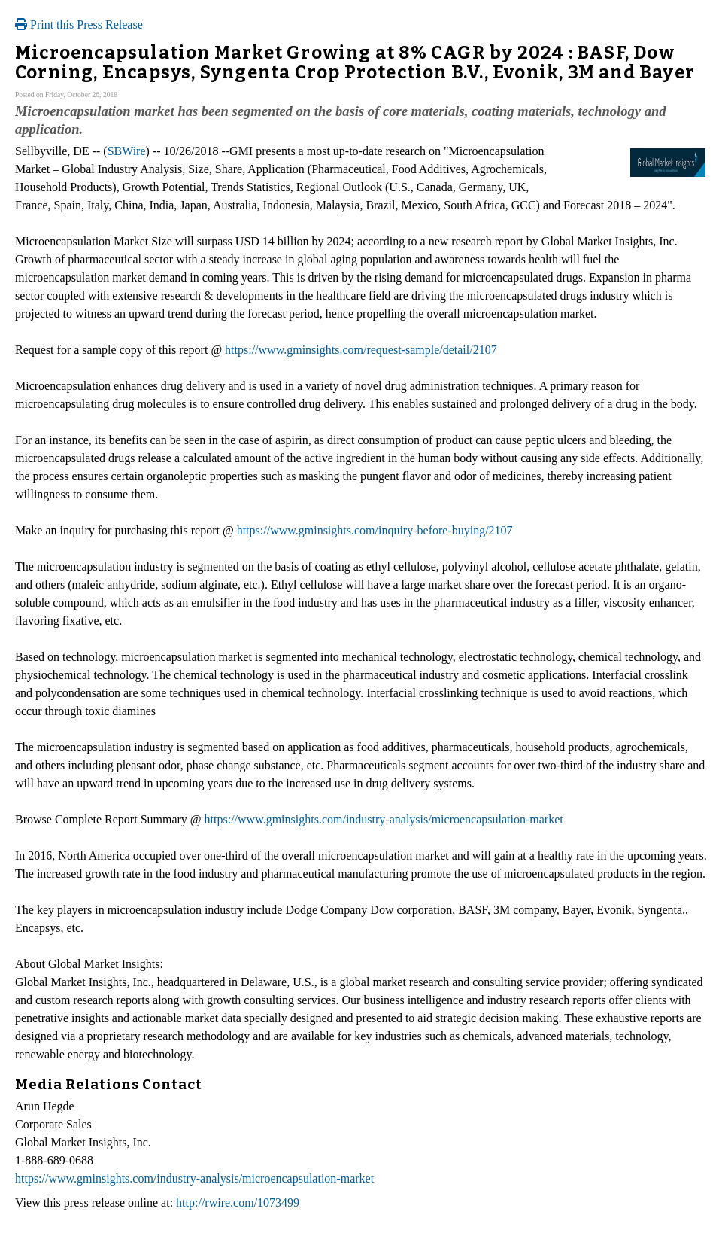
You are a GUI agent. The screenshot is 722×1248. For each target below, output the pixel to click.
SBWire (127, 151)
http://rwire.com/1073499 (237, 1202)
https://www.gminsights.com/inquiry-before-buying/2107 (375, 530)
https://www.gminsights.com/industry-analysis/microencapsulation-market (384, 819)
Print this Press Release (79, 24)
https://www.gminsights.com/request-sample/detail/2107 (361, 349)
